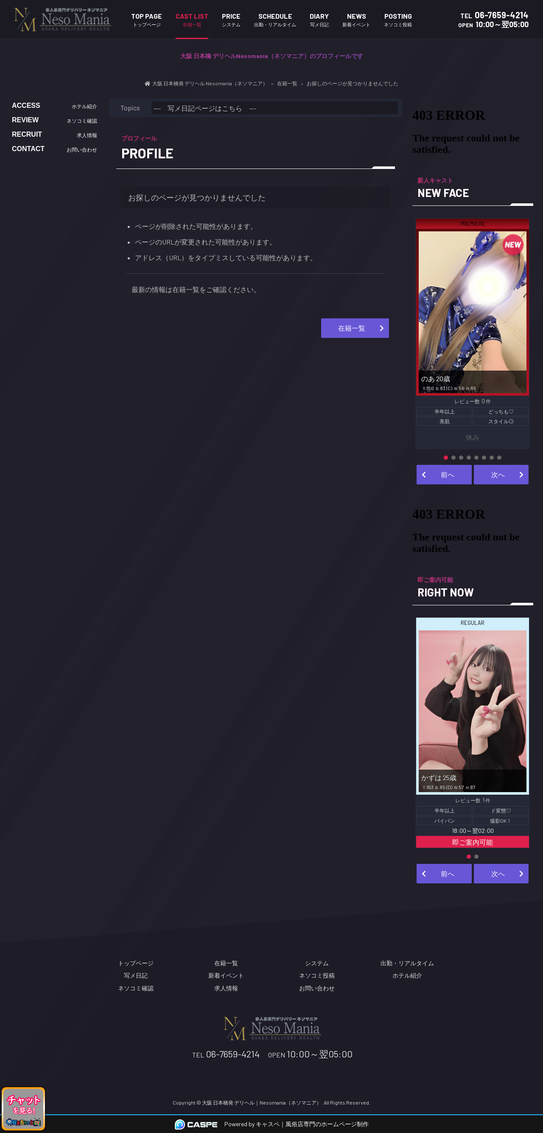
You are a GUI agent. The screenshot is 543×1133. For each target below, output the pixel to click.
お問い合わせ (317, 988)
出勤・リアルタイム (407, 963)
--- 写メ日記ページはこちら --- (205, 108)
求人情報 (226, 988)
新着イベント (226, 975)
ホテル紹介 (407, 975)
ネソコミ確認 (136, 988)
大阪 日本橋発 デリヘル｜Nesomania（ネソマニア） (262, 1102)
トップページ (136, 963)
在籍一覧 (351, 328)
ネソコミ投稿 (317, 975)
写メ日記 (136, 975)
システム (317, 963)
